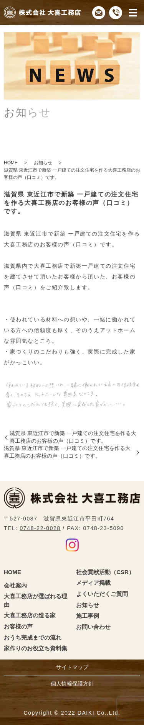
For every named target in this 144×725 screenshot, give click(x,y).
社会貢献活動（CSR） (105, 572)
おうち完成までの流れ (32, 637)
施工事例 (87, 615)
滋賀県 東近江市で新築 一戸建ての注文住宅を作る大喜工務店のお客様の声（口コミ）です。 (73, 437)
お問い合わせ (93, 627)
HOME (11, 162)
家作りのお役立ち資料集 (35, 648)
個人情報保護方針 (72, 684)
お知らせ (43, 162)
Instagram (72, 545)
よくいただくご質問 (102, 594)
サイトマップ (72, 667)
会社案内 (15, 585)
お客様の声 (18, 626)
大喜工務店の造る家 (30, 615)
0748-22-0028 (40, 528)
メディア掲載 (93, 582)
